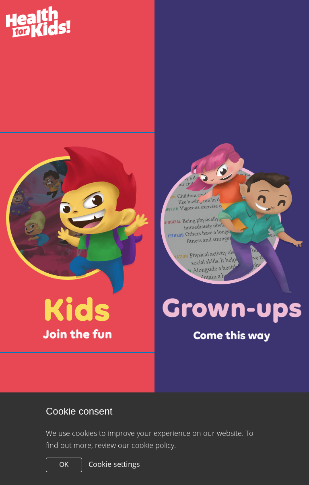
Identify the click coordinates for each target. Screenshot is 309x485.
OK (63, 464)
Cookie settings (114, 464)
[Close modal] (77, 242)
